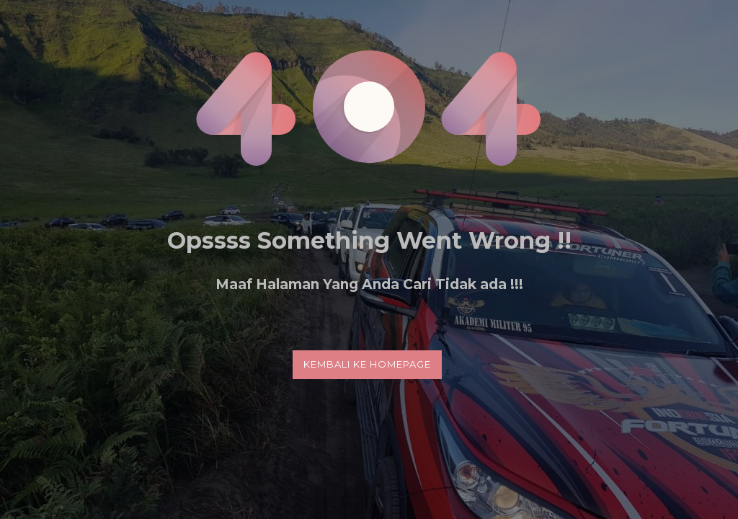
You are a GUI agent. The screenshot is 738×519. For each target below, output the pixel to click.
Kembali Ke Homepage (367, 364)
